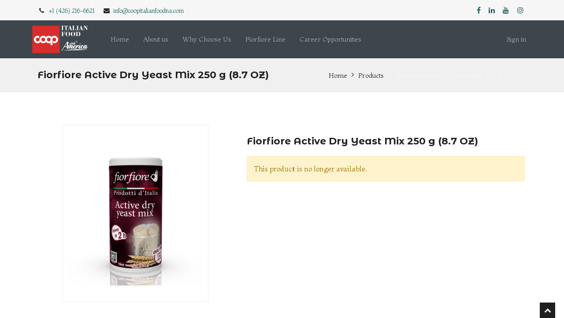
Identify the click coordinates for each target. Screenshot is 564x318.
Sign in (516, 39)
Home (338, 75)
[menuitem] (120, 39)
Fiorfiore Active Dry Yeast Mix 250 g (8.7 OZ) (461, 75)
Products (371, 75)
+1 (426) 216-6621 (72, 11)
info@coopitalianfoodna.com (148, 11)
